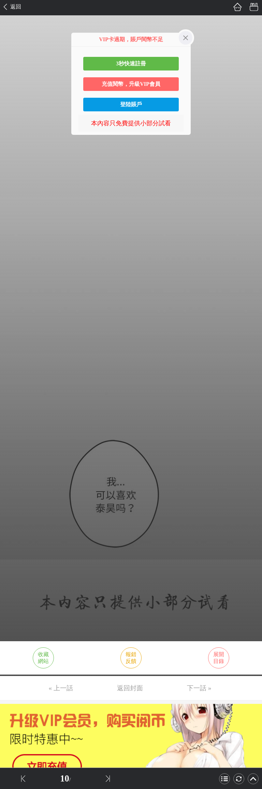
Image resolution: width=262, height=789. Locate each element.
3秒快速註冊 (131, 63)
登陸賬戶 (131, 104)
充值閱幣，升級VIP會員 (131, 84)
